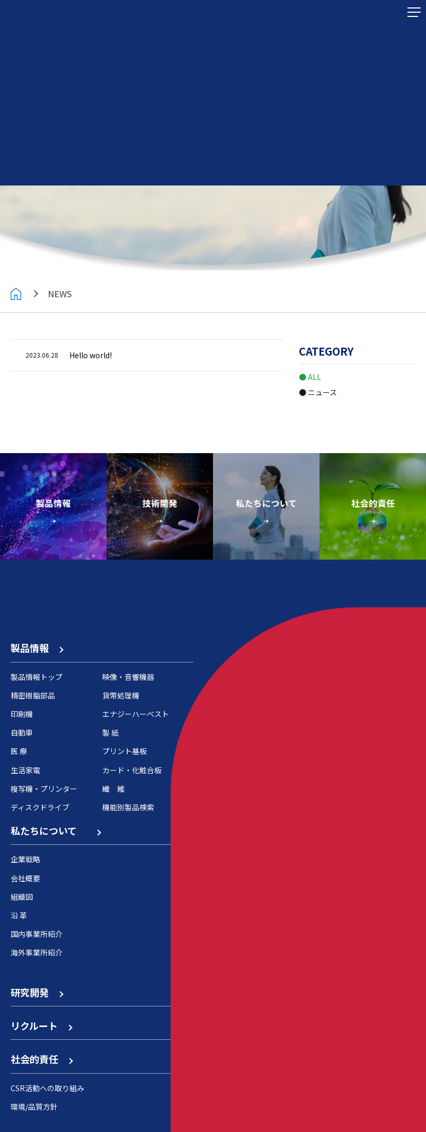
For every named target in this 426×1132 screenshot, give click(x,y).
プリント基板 (124, 751)
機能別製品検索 (128, 807)
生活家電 (25, 770)
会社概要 (25, 878)
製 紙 (110, 732)
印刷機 (22, 714)
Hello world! (90, 355)
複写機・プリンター (44, 788)
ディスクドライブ (40, 807)
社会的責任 (41, 1058)
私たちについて (55, 830)
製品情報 (37, 647)
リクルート (41, 1025)
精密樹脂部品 (33, 695)
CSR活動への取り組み (47, 1088)
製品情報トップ (37, 676)
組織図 (22, 896)
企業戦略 (25, 859)
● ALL (310, 377)
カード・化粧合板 (132, 770)
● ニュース (318, 392)
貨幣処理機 (120, 695)
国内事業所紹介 (37, 933)
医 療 (19, 751)
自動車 (22, 732)
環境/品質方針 (34, 1106)
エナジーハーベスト (135, 714)
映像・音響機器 (128, 676)
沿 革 (19, 915)
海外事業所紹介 (37, 952)
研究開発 (37, 992)
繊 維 (113, 788)
